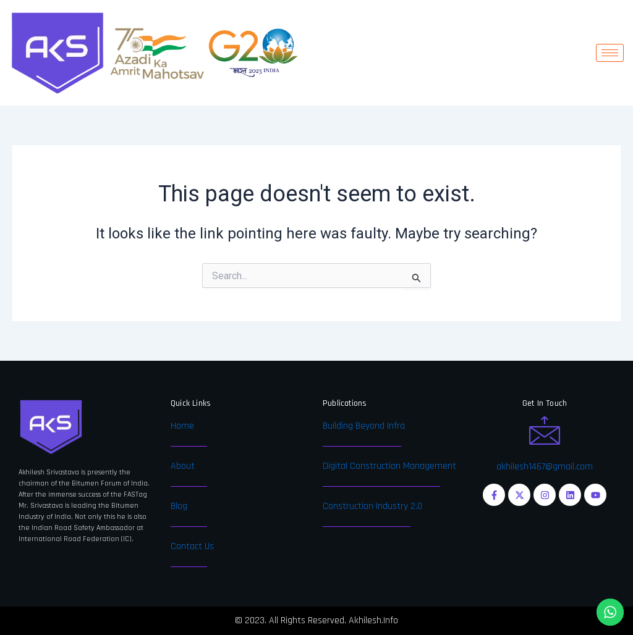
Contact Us (192, 546)
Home (182, 425)
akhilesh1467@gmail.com (544, 466)
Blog (179, 506)
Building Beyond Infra (364, 425)
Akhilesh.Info (373, 620)
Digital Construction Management (389, 466)
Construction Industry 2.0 (372, 506)
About (183, 466)
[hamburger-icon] (610, 53)
